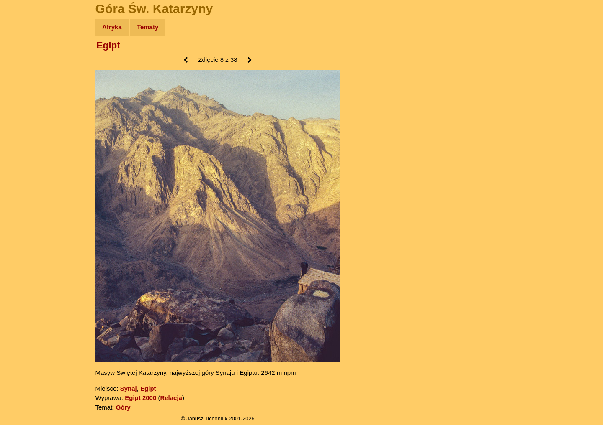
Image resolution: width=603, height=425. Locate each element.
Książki (25, 108)
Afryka (112, 27)
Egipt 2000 (140, 397)
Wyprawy (28, 59)
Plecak (24, 140)
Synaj (128, 388)
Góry (123, 407)
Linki (21, 156)
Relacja (171, 397)
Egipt (108, 45)
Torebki (25, 172)
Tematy (147, 27)
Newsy (24, 91)
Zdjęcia (25, 75)
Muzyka (25, 123)
